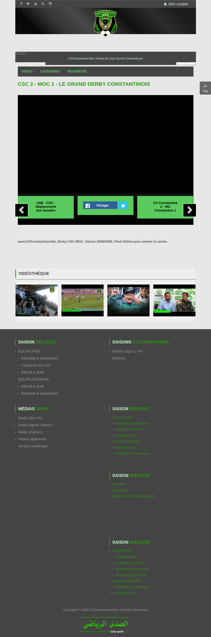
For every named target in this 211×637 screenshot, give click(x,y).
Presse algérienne (32, 439)
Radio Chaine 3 (30, 432)
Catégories (50, 71)
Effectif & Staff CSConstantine (134, 496)
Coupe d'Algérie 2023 (131, 575)
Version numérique (33, 446)
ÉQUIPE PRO (29, 351)
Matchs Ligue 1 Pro (127, 351)
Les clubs (119, 484)
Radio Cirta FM (30, 418)
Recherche (77, 71)
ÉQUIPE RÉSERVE (33, 379)
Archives (119, 358)
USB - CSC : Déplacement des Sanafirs (46, 206)
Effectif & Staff (32, 372)
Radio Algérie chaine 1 (35, 425)
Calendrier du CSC (36, 365)
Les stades (120, 490)
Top (205, 88)
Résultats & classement (39, 358)
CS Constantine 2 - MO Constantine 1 (165, 206)
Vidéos (27, 71)
